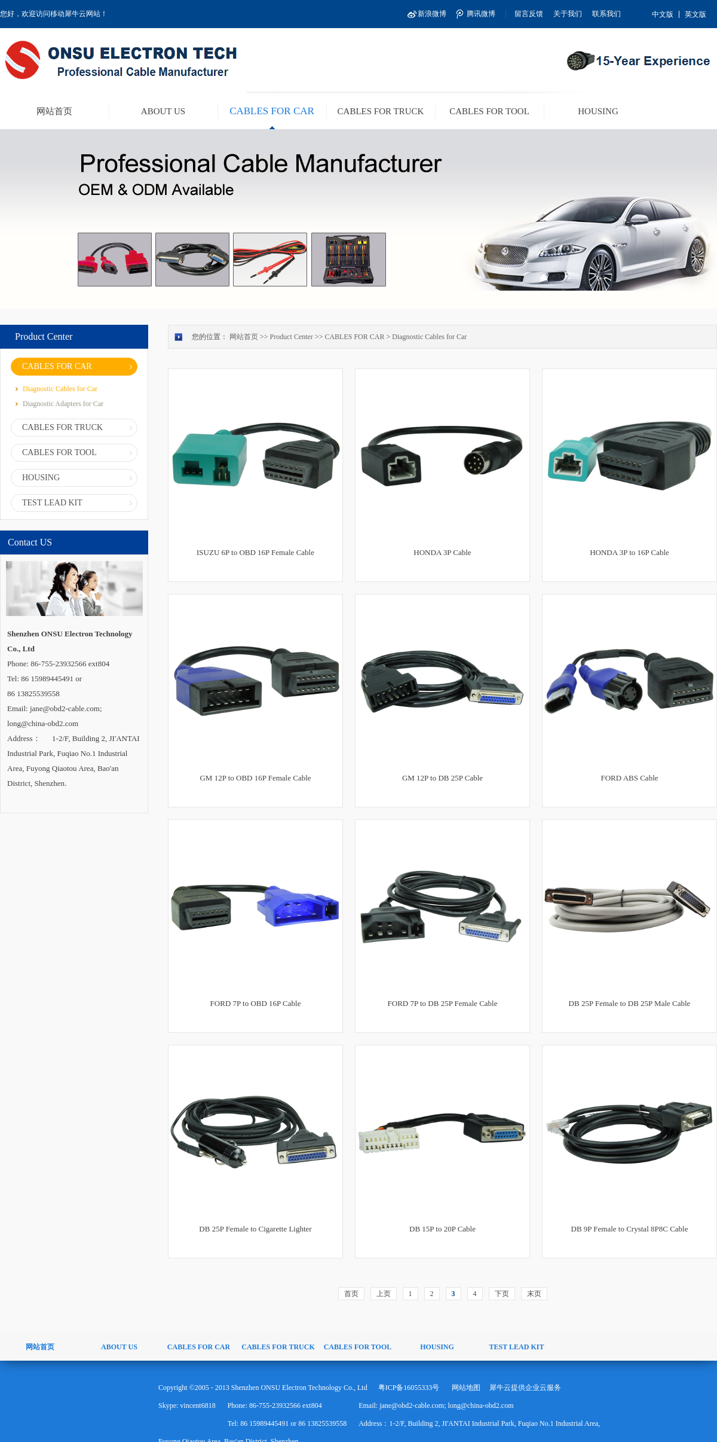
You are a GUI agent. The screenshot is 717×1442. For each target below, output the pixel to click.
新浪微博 (432, 14)
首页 (351, 1293)
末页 (534, 1293)
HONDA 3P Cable (442, 552)
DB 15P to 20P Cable (442, 1228)
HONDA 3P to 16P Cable (629, 552)
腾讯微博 (481, 14)
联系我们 (606, 14)
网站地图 (464, 1387)
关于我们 (567, 14)
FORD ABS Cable (629, 777)
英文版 (695, 14)
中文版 (662, 14)
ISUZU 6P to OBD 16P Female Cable (255, 552)
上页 (383, 1293)
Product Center (291, 337)
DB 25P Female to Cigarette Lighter (255, 1228)
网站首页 (54, 111)
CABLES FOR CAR (354, 337)
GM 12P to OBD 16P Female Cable (255, 777)
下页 (502, 1293)
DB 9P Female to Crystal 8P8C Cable (629, 1228)
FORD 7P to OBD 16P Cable (255, 1003)
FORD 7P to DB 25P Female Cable (443, 1003)
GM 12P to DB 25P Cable (442, 777)
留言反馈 (528, 14)
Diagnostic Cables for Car (429, 337)
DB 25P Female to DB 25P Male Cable (630, 1003)
